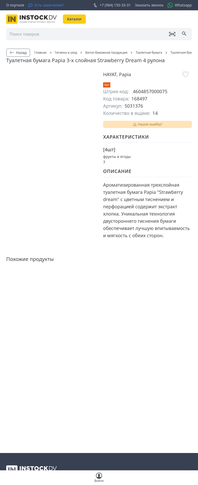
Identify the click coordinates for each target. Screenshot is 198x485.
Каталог (74, 19)
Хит (106, 85)
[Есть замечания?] (46, 5)
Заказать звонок (149, 5)
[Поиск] (184, 34)
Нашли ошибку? (147, 124)
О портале (15, 5)
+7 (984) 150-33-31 (112, 5)
